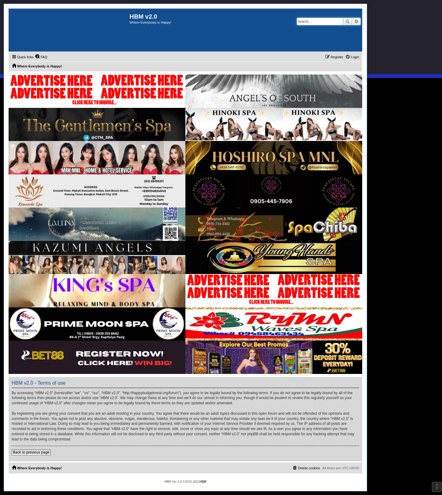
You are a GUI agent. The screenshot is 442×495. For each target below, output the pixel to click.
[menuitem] (41, 57)
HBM (203, 481)
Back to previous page (31, 452)
